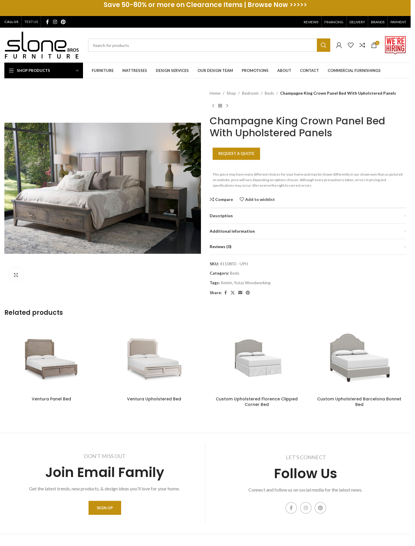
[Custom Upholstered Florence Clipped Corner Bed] (257, 358)
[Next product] (227, 105)
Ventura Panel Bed (51, 399)
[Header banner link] (205, 8)
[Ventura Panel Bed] (51, 358)
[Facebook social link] (47, 21)
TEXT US (31, 22)
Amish (226, 282)
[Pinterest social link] (63, 21)
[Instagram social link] (55, 21)
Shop (231, 93)
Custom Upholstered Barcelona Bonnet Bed (359, 402)
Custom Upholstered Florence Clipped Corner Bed (257, 402)
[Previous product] (213, 105)
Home (215, 93)
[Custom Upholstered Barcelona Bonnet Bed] (359, 358)
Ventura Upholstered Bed (154, 399)
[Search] (209, 45)
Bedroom (250, 93)
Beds (269, 93)
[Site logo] (41, 44)
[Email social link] (240, 293)
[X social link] (232, 293)
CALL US (11, 22)
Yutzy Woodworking (252, 282)
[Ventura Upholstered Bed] (154, 358)
